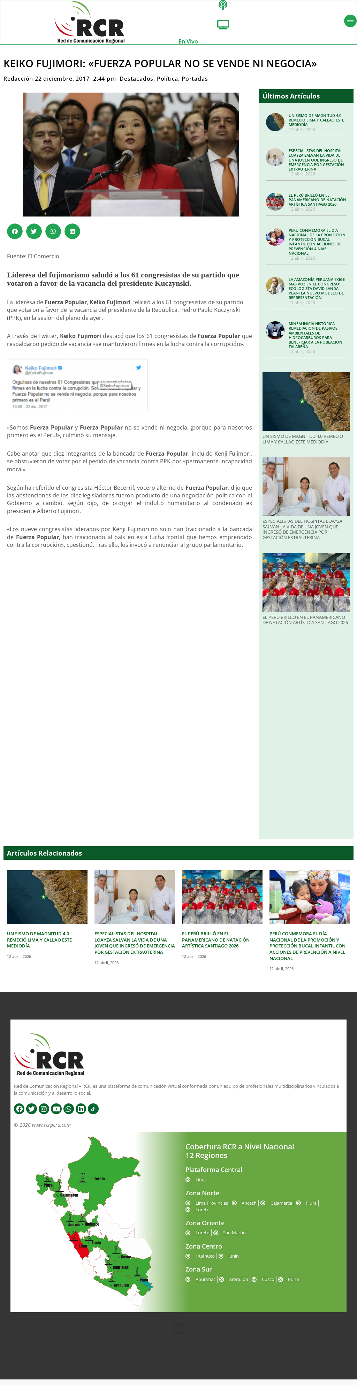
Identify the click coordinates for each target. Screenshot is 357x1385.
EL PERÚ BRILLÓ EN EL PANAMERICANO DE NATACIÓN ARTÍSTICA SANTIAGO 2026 (317, 205)
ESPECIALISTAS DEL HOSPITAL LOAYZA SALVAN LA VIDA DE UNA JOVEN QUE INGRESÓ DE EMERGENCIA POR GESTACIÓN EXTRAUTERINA (316, 165)
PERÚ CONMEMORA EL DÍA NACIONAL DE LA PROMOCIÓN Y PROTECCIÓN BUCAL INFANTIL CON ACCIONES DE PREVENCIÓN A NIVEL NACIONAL (317, 247)
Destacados (136, 84)
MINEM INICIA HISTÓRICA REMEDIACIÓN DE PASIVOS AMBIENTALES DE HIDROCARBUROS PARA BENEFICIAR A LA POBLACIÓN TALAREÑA (315, 340)
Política (167, 84)
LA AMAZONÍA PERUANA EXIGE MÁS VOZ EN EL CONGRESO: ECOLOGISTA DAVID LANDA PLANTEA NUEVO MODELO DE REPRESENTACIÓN (317, 294)
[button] (15, 237)
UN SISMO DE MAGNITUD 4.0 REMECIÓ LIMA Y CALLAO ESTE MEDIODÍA (316, 125)
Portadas (195, 84)
